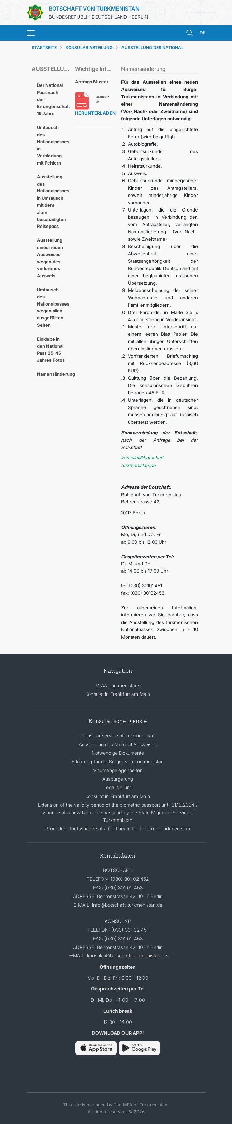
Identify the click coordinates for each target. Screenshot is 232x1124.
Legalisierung (117, 787)
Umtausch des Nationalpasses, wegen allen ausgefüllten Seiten (53, 307)
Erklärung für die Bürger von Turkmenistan (118, 761)
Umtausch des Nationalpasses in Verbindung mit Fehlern (53, 145)
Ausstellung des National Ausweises (118, 744)
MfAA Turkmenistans (117, 685)
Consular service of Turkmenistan (118, 735)
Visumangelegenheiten (118, 770)
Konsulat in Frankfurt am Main (117, 694)
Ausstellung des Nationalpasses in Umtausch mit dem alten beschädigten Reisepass (53, 201)
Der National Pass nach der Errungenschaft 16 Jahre (53, 99)
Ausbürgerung (117, 779)
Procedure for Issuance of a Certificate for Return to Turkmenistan (117, 828)
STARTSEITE (44, 47)
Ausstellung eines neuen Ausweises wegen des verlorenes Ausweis (50, 257)
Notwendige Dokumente (118, 753)
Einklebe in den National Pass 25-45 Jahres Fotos (51, 349)
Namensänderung (53, 374)
